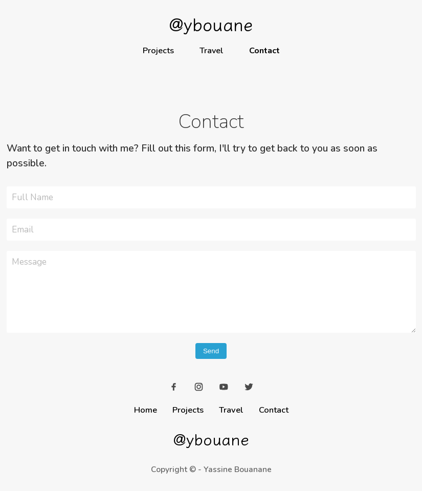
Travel (211, 50)
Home (145, 410)
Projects (158, 50)
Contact (264, 50)
